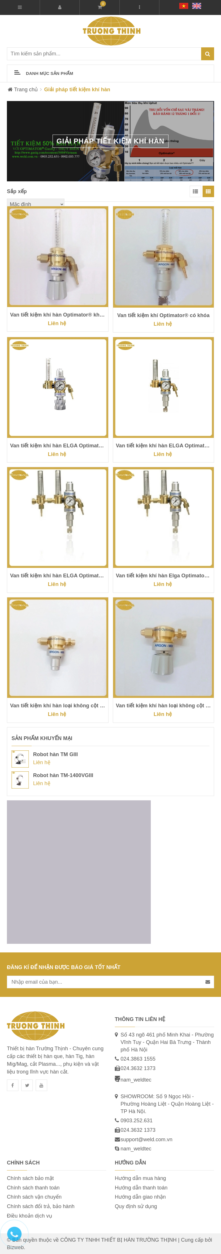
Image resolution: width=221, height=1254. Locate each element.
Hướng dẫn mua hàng (140, 1178)
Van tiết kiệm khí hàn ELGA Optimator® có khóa (163, 446)
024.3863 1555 (138, 1059)
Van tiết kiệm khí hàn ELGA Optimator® (57, 446)
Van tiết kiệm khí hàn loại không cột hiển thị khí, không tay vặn (57, 705)
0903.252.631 (137, 1120)
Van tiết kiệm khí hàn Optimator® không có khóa (57, 315)
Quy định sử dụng (136, 1206)
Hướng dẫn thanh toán (141, 1188)
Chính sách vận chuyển (34, 1197)
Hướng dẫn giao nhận (140, 1197)
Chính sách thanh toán (33, 1188)
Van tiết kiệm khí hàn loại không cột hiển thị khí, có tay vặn (163, 705)
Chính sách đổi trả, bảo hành (41, 1206)
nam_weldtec (136, 1080)
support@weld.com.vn (146, 1139)
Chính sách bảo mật (30, 1178)
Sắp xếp (17, 191)
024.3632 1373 (138, 1068)
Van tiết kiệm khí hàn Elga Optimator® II (163, 576)
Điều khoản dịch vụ (29, 1216)
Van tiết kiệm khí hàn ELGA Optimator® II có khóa (57, 576)
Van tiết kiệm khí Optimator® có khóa (163, 315)
